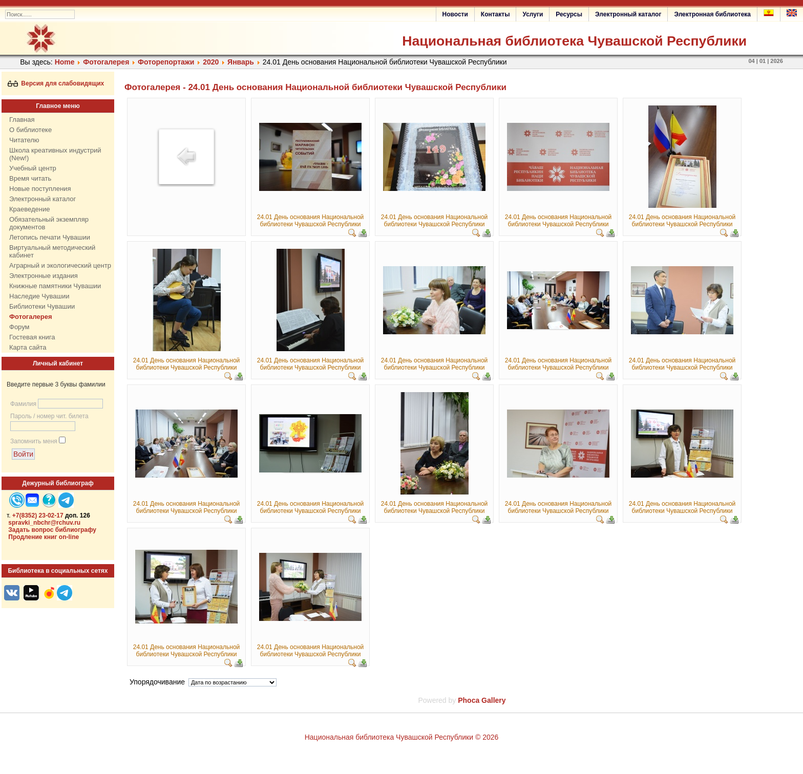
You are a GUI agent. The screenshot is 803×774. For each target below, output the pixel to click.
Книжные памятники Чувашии (55, 286)
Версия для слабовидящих (56, 83)
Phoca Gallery (481, 700)
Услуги (532, 14)
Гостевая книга (32, 337)
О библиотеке (30, 130)
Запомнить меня (33, 441)
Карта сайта (27, 347)
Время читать (30, 178)
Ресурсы (569, 14)
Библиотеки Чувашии (42, 306)
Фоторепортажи (166, 62)
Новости (455, 14)
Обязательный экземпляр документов (49, 223)
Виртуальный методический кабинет (52, 251)
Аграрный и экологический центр (60, 265)
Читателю (24, 140)
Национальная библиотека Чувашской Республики (574, 41)
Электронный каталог (628, 14)
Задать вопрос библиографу (52, 529)
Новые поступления (40, 188)
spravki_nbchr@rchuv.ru (44, 522)
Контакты (495, 14)
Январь (240, 62)
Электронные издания (43, 276)
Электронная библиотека (712, 14)
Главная (21, 119)
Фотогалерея (106, 62)
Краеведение (29, 209)
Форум (19, 327)
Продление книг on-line (43, 537)
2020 (211, 62)
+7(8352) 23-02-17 (38, 515)
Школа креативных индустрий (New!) (55, 154)
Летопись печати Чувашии (49, 237)
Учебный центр (32, 168)
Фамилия (23, 403)
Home (65, 62)
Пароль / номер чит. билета (49, 416)
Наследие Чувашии (39, 296)
